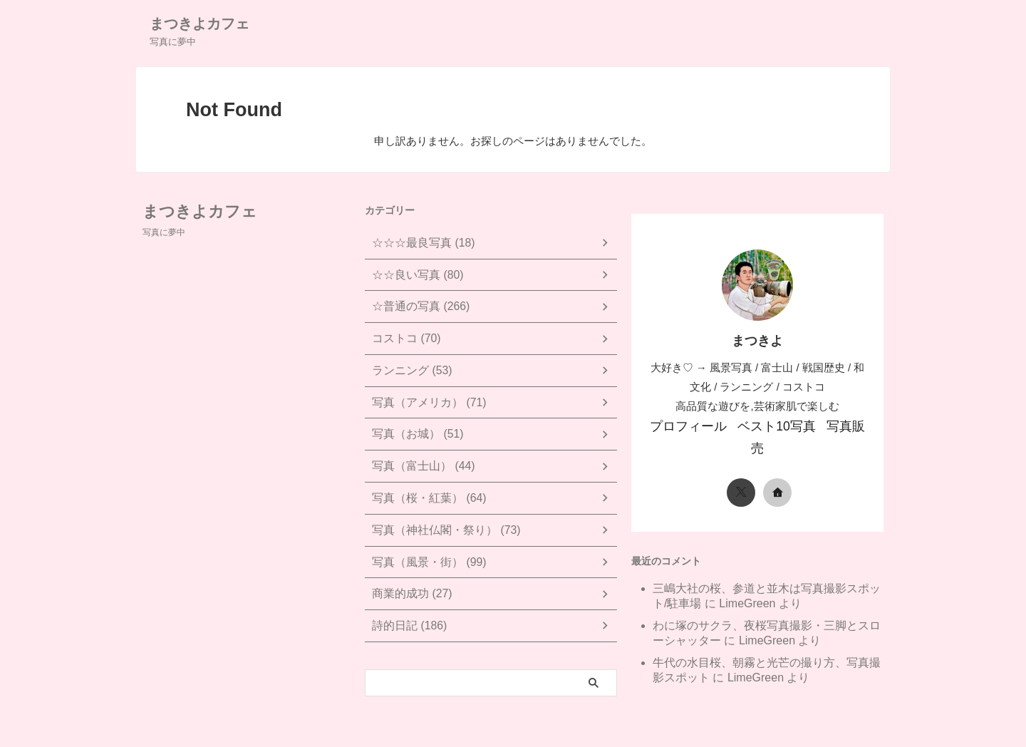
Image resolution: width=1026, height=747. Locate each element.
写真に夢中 (163, 232)
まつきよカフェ (199, 23)
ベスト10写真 (768, 425)
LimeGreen (747, 578)
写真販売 (833, 425)
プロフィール (692, 425)
